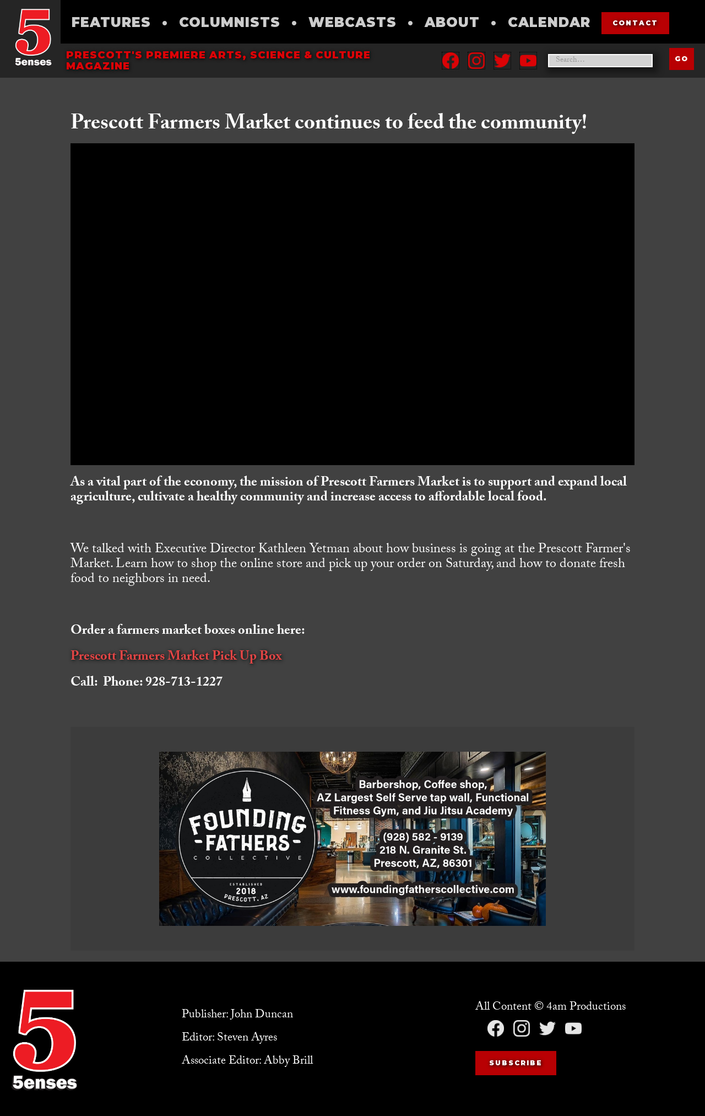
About (452, 22)
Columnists (229, 22)
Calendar (549, 22)
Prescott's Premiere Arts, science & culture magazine (218, 60)
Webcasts (352, 22)
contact (635, 23)
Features (111, 22)
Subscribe (516, 1063)
